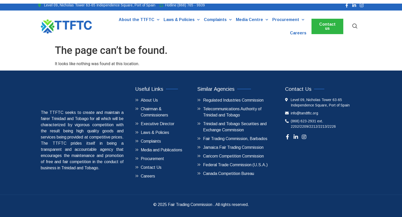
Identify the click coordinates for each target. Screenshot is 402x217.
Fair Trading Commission (190, 204)
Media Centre (252, 20)
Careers (298, 33)
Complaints (218, 20)
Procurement (288, 20)
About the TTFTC (138, 20)
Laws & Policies (181, 20)
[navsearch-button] (355, 26)
